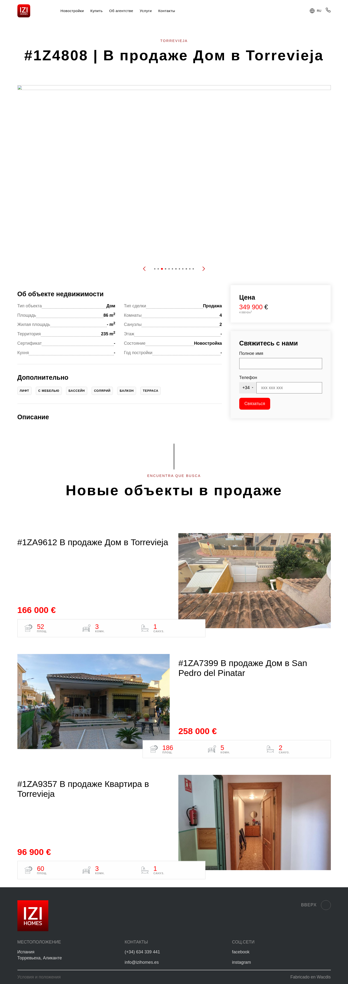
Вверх (316, 905)
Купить (96, 11)
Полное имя (251, 353)
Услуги (146, 11)
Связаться (254, 403)
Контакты (166, 11)
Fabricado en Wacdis (310, 977)
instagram (241, 962)
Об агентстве (121, 11)
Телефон (248, 377)
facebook (240, 952)
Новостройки (72, 11)
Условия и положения (39, 977)
